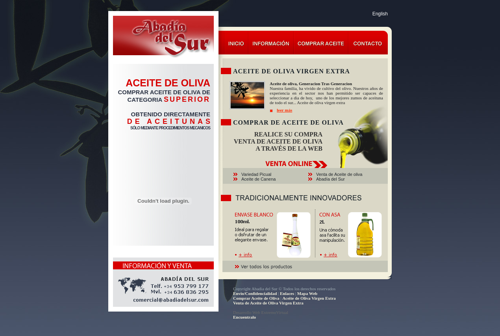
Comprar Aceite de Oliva (256, 298)
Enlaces (287, 293)
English (380, 14)
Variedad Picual (256, 174)
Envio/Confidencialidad (255, 293)
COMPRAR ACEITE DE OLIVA (159, 92)
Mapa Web (307, 293)
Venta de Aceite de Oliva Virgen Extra (268, 303)
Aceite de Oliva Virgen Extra (309, 298)
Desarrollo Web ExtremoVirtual (260, 312)
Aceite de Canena (258, 179)
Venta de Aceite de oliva (339, 174)
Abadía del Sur (330, 179)
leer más (284, 110)
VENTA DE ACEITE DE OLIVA (278, 141)
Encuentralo (244, 317)
